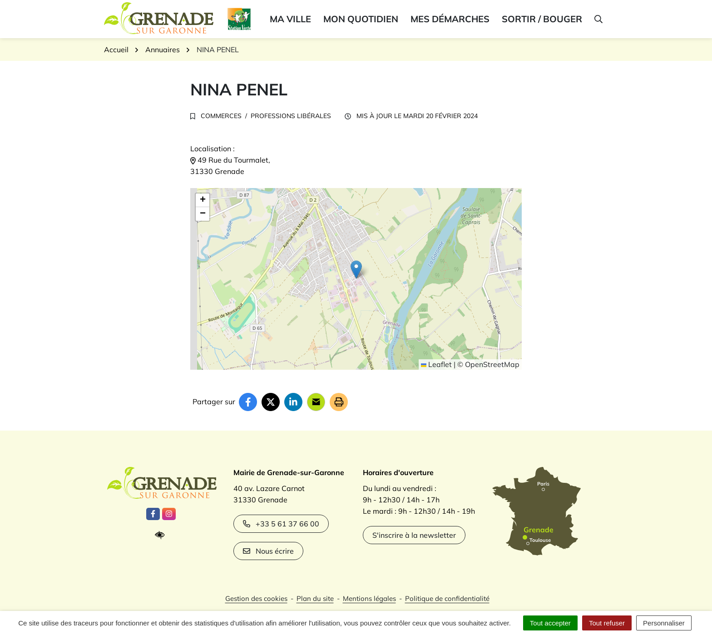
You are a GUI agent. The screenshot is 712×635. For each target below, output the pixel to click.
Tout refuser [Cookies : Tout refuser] (607, 623)
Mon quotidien (360, 19)
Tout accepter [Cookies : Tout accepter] (550, 623)
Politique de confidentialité (447, 598)
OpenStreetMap (492, 364)
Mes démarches (450, 19)
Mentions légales (369, 598)
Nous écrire (268, 551)
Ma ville (290, 19)
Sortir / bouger (542, 19)
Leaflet (436, 364)
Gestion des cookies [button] (256, 598)
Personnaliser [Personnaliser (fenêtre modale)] (664, 623)
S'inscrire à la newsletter (414, 535)
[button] (598, 19)
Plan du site (315, 598)
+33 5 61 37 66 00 (281, 523)
